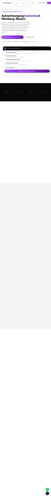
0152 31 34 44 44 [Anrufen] (41, 2)
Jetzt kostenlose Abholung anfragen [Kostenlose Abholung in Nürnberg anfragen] (12, 37)
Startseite (3, 9)
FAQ (28, 2)
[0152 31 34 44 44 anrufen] (47, 493)
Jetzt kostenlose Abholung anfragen (25, 71)
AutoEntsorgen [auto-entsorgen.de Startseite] (7, 2)
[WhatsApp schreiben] (47, 489)
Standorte (23, 2)
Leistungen (17, 2)
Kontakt (32, 2)
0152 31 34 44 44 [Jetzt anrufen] (30, 37)
